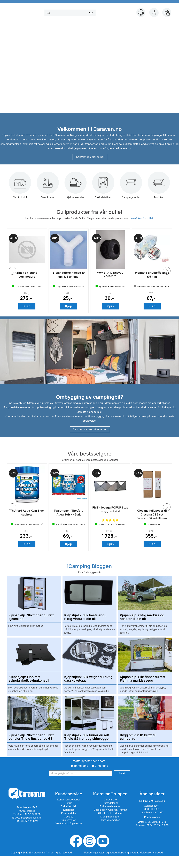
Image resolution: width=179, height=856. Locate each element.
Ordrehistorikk (69, 806)
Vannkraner (48, 187)
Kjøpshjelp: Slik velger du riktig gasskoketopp (88, 679)
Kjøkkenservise (75, 187)
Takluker (159, 187)
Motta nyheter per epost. (89, 761)
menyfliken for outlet (141, 218)
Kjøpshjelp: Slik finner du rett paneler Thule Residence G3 (31, 737)
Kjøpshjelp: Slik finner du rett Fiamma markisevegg (142, 679)
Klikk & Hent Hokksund (110, 813)
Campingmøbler (131, 187)
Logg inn (153, 13)
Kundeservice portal (68, 799)
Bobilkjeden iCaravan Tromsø (110, 809)
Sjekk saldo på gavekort (68, 823)
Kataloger (68, 809)
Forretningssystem (94, 852)
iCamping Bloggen (89, 566)
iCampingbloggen (110, 816)
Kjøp (27, 306)
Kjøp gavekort (68, 820)
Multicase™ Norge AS (152, 852)
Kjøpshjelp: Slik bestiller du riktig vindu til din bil (85, 617)
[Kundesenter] (140, 12)
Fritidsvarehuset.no (110, 806)
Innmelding (80, 765)
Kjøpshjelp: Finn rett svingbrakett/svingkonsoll (29, 679)
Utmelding (101, 765)
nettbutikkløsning (119, 852)
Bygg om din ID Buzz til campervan (137, 737)
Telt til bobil (20, 187)
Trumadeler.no (110, 802)
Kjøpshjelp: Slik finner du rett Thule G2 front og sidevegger (87, 737)
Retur (69, 802)
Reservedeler (68, 813)
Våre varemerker (110, 820)
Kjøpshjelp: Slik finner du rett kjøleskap (31, 617)
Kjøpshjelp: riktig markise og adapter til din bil (142, 617)
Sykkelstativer (103, 187)
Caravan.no (110, 799)
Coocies (68, 816)
